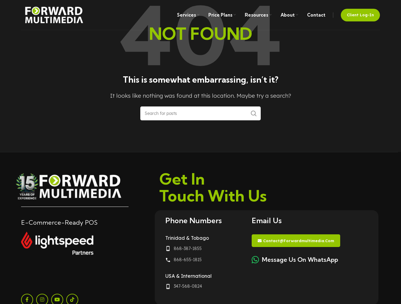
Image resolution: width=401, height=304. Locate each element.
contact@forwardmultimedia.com (296, 240)
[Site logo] (54, 14)
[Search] (200, 113)
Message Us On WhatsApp (300, 259)
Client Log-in (360, 14)
